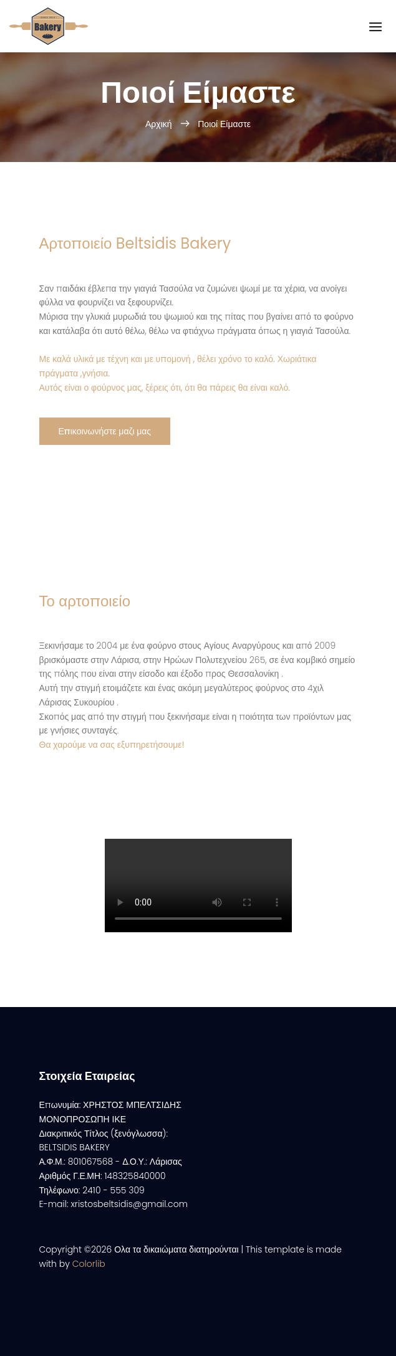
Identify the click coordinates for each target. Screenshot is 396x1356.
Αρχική (159, 124)
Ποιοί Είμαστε (224, 124)
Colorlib (88, 1264)
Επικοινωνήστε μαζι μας (105, 431)
